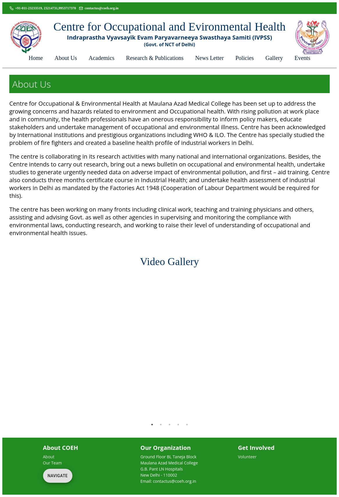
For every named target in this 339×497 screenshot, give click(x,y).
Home (36, 58)
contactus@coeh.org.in (101, 8)
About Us (66, 58)
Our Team (52, 463)
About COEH (60, 448)
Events (302, 58)
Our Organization (165, 448)
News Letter (209, 58)
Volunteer (247, 456)
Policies (244, 58)
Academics (102, 58)
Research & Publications (155, 58)
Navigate (57, 476)
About (48, 456)
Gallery (274, 58)
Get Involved (256, 448)
